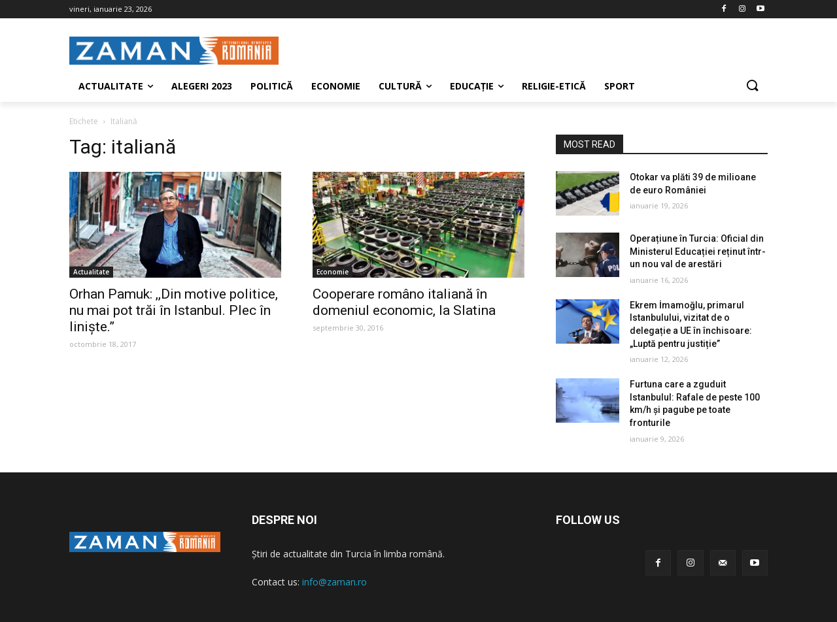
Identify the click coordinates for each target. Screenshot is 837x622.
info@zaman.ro (334, 582)
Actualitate (91, 271)
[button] (752, 86)
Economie (332, 271)
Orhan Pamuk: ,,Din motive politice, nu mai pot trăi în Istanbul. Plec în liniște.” (173, 310)
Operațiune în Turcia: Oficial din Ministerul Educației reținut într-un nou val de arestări (698, 251)
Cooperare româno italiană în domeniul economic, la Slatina (404, 302)
